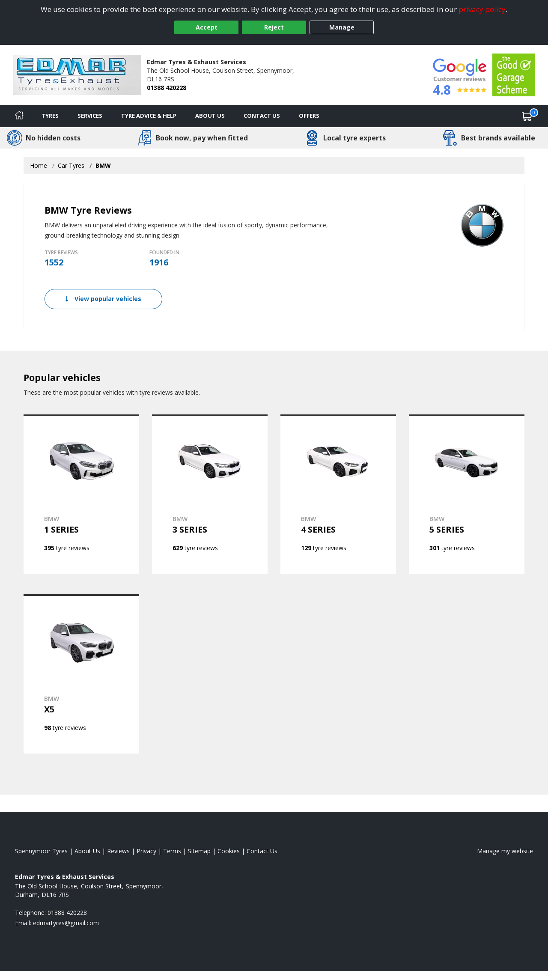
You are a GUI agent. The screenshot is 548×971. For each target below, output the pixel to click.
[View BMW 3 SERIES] (210, 494)
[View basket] (527, 116)
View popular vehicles (103, 299)
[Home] (19, 116)
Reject (274, 27)
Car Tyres (71, 165)
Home (38, 165)
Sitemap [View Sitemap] (199, 851)
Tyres (50, 115)
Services (89, 115)
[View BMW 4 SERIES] (338, 494)
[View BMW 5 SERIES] (466, 494)
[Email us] (66, 923)
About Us (210, 115)
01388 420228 (166, 87)
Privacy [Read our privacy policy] (146, 851)
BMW (103, 165)
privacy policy (482, 9)
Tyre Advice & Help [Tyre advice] (148, 115)
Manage (341, 27)
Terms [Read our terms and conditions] (172, 851)
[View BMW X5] (81, 674)
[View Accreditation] (513, 74)
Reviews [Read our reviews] (118, 851)
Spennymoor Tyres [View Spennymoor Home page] (41, 851)
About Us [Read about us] (87, 851)
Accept (206, 27)
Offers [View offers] (309, 115)
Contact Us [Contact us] (262, 115)
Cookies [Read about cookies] (228, 851)
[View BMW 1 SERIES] (81, 494)
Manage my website (505, 851)
